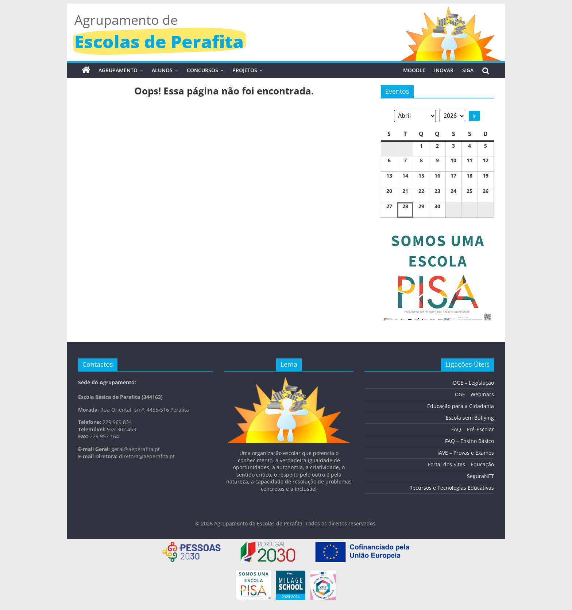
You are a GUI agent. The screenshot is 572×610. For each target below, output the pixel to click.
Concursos (202, 70)
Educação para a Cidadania (460, 406)
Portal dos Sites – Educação (461, 464)
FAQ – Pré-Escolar (472, 429)
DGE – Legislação (473, 382)
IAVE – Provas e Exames (465, 452)
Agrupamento (118, 70)
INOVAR (443, 70)
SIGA (468, 70)
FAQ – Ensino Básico (469, 441)
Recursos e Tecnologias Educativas (451, 487)
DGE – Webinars (474, 394)
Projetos (244, 70)
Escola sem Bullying (470, 417)
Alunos (162, 70)
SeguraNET (480, 476)
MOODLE (414, 70)
